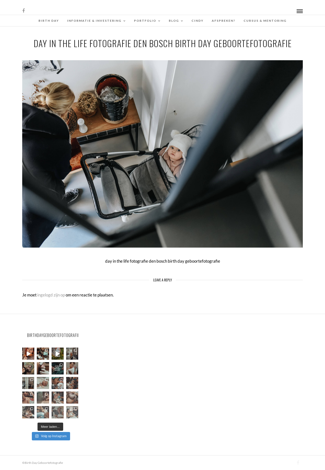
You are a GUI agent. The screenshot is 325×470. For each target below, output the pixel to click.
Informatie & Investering (94, 20)
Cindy (197, 20)
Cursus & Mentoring (265, 20)
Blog (174, 20)
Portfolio (145, 20)
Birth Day (48, 20)
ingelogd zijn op (51, 294)
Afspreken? (223, 20)
